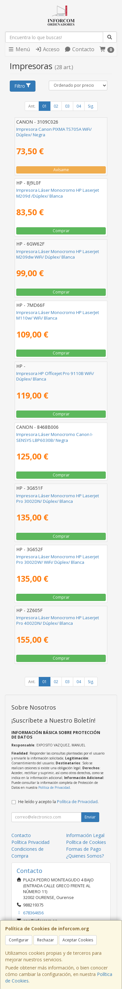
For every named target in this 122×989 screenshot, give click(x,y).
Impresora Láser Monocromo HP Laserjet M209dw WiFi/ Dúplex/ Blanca (57, 254)
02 (56, 106)
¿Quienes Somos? (85, 856)
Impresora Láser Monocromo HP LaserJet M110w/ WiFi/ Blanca (57, 315)
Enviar (90, 817)
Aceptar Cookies (77, 940)
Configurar (19, 940)
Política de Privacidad (54, 787)
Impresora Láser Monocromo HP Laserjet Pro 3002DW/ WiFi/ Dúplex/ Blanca (57, 559)
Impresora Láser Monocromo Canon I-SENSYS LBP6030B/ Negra (54, 437)
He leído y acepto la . (58, 801)
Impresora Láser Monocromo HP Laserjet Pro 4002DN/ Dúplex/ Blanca (57, 620)
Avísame (61, 169)
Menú (19, 49)
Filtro (22, 86)
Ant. (31, 106)
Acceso (47, 49)
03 (67, 106)
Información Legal (85, 835)
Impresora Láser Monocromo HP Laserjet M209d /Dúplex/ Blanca (57, 193)
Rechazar (45, 940)
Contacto (79, 49)
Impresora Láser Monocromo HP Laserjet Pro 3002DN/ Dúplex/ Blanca (57, 498)
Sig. (91, 106)
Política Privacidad (30, 842)
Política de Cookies (86, 842)
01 (44, 106)
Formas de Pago (83, 849)
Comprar (61, 230)
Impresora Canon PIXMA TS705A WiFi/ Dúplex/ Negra (54, 132)
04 (78, 106)
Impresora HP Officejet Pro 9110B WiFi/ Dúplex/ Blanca (55, 376)
